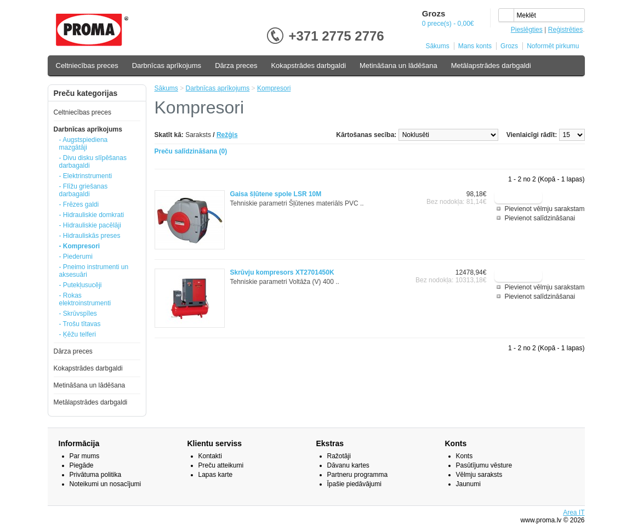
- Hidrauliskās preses (90, 236)
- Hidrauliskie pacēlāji (90, 225)
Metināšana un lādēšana (398, 65)
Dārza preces (236, 65)
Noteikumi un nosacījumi (105, 484)
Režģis (227, 135)
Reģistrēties (565, 29)
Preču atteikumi (221, 465)
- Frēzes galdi (79, 204)
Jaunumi (468, 484)
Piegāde (82, 465)
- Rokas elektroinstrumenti (85, 299)
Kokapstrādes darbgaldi (308, 65)
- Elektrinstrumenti (85, 176)
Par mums (85, 456)
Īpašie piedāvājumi (354, 484)
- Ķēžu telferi (77, 334)
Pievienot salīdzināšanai (539, 218)
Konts (464, 456)
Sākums (437, 46)
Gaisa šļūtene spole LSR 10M (276, 194)
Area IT (573, 512)
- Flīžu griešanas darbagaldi (83, 190)
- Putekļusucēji (80, 285)
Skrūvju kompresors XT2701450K (282, 272)
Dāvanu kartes (348, 465)
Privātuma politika (96, 475)
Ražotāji (339, 456)
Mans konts (475, 46)
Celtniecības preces (87, 65)
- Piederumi (76, 256)
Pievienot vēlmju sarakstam (544, 209)
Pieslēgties (527, 29)
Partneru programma (357, 475)
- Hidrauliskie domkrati (91, 215)
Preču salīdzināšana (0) (191, 151)
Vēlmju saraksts (479, 475)
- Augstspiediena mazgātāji (83, 143)
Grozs (509, 46)
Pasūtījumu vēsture (484, 465)
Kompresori (274, 88)
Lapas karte (215, 475)
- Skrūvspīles (78, 313)
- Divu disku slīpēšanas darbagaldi (93, 161)
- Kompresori (79, 246)
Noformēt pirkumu (553, 46)
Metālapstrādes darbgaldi (491, 65)
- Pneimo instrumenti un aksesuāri (94, 270)
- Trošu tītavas (80, 324)
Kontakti (210, 456)
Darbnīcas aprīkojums (166, 65)
